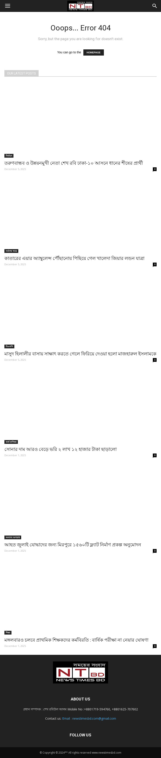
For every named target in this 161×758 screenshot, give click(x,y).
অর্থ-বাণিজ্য (11, 441)
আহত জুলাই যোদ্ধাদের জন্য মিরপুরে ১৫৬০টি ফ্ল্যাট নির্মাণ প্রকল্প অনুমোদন (72, 544)
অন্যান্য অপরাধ (13, 537)
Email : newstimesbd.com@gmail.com (89, 718)
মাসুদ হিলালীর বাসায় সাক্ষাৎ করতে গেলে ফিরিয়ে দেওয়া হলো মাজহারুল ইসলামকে (80, 354)
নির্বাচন (9, 155)
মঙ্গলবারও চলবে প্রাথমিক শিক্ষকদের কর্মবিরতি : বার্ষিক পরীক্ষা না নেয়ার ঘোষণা (76, 640)
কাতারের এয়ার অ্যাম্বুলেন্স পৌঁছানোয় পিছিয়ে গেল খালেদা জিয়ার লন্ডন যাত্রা (74, 258)
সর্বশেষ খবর (11, 250)
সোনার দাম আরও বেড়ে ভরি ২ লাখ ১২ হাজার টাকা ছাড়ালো (60, 449)
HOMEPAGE (94, 52)
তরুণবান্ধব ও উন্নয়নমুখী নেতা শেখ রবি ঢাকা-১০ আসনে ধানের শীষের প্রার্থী (73, 163)
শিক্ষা (8, 632)
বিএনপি (9, 346)
